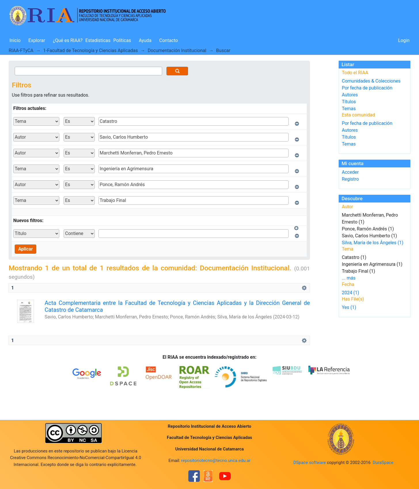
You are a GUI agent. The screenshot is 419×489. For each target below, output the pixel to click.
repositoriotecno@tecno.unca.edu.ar (216, 460)
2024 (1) (350, 292)
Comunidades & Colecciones (371, 81)
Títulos (349, 101)
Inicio (15, 40)
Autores (350, 95)
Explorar (36, 40)
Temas (349, 108)
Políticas (122, 40)
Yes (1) (349, 307)
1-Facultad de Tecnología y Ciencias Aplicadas (90, 50)
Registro (350, 179)
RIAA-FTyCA (21, 50)
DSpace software (309, 462)
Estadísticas (98, 40)
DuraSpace (383, 462)
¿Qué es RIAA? (68, 40)
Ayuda (145, 40)
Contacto (168, 40)
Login (403, 40)
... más (349, 278)
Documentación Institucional (177, 50)
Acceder (350, 172)
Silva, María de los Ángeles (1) (372, 242)
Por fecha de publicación (367, 88)
